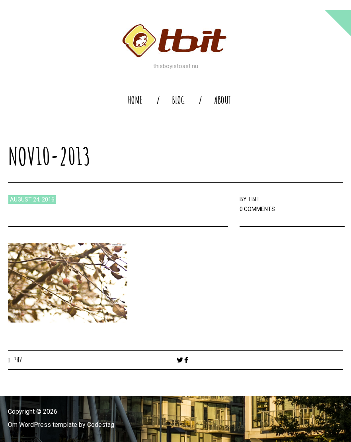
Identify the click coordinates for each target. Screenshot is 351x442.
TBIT (254, 199)
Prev (18, 360)
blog (178, 100)
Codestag (100, 424)
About (222, 100)
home (135, 100)
